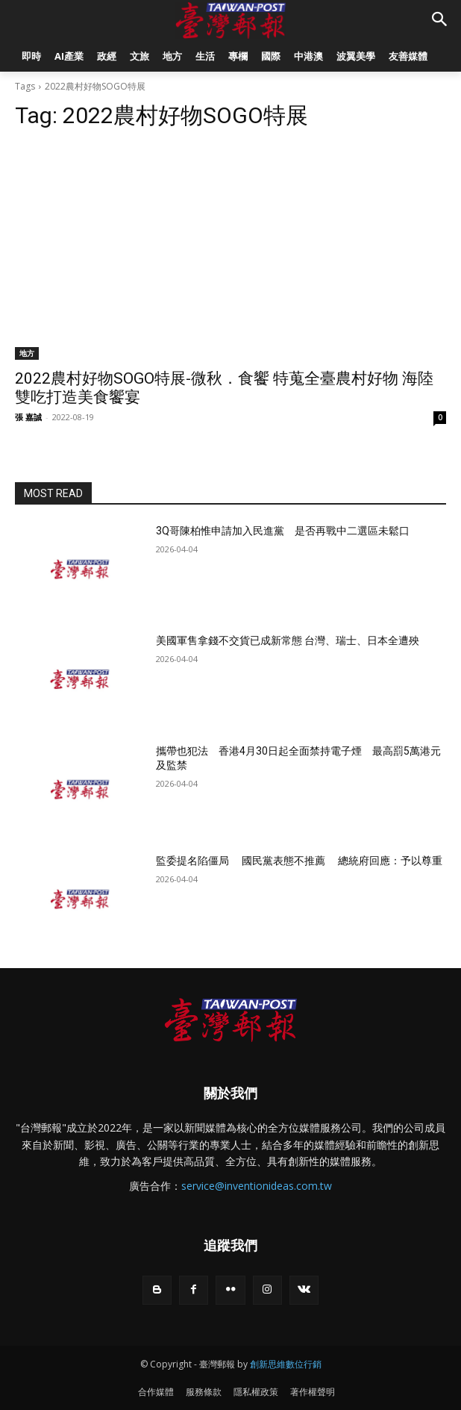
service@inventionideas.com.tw (256, 1186)
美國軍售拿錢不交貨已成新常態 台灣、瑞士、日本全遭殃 (287, 640)
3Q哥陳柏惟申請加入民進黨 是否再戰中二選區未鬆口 (283, 531)
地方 (26, 353)
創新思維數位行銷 (286, 1364)
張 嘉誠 (28, 416)
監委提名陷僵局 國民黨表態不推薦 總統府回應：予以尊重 (299, 861)
